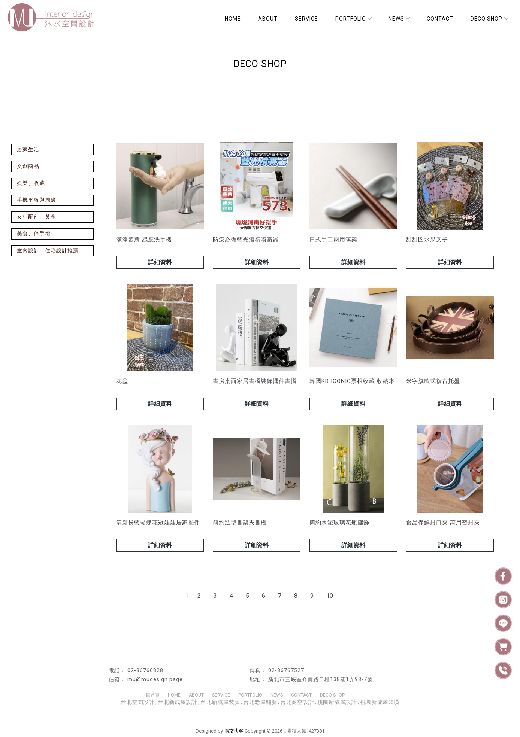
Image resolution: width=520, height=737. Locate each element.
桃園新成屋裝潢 (379, 702)
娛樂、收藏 (31, 183)
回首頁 (153, 695)
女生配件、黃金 (36, 217)
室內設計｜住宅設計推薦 (48, 250)
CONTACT (440, 19)
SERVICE (306, 19)
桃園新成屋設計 (337, 702)
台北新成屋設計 (177, 702)
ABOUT (268, 19)
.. (285, 731)
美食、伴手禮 (34, 234)
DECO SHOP (489, 19)
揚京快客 (234, 731)
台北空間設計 (137, 702)
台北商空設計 (297, 702)
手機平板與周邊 (36, 200)
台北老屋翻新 (260, 702)
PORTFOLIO (353, 19)
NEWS (399, 19)
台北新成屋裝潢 (220, 702)
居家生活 (28, 149)
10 (329, 595)
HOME (233, 19)
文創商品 (28, 166)
